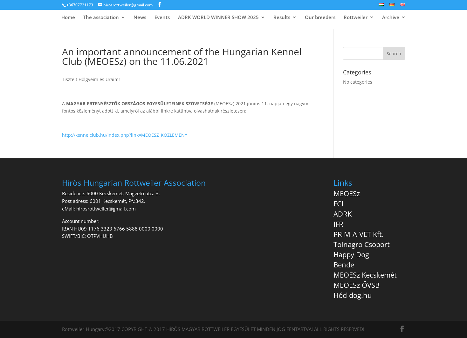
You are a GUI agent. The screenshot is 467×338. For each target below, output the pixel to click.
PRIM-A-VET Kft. (358, 234)
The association (101, 17)
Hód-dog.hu (352, 295)
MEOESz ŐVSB (356, 285)
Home (68, 17)
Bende (343, 264)
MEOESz (346, 193)
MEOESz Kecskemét (365, 274)
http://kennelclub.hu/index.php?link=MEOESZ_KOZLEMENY (124, 135)
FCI (338, 203)
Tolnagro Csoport (361, 244)
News (140, 17)
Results (281, 17)
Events (162, 17)
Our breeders (320, 17)
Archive (390, 17)
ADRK (342, 213)
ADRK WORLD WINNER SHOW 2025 (218, 17)
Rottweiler (355, 17)
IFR (338, 224)
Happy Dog (351, 254)
